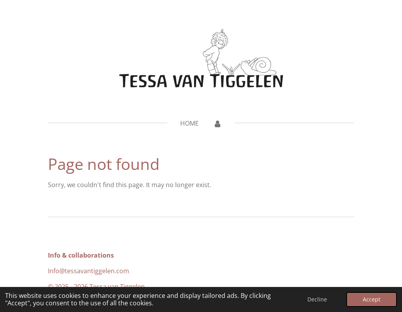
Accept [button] (371, 299)
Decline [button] (317, 299)
